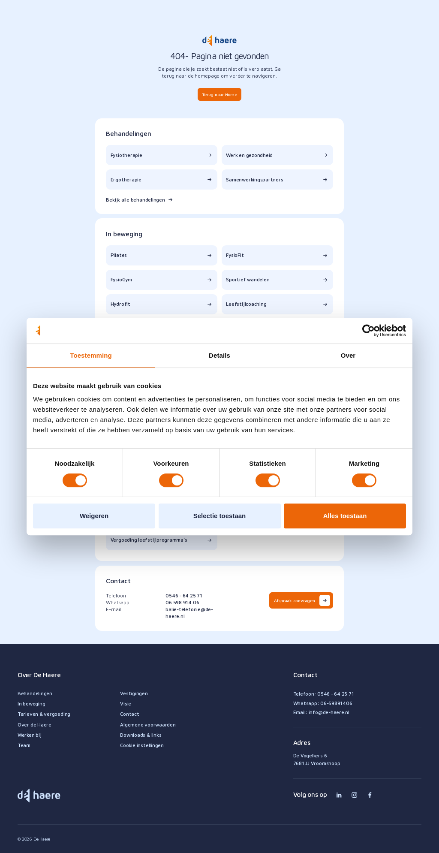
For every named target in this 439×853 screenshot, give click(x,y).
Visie (125, 703)
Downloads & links (140, 735)
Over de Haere (34, 724)
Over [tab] (348, 355)
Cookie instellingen (142, 745)
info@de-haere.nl (329, 712)
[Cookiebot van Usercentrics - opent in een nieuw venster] (368, 330)
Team (24, 745)
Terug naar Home (219, 94)
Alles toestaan (345, 515)
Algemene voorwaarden (147, 724)
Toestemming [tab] (91, 355)
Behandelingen (35, 693)
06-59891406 (336, 703)
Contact (129, 714)
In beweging (31, 703)
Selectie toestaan (219, 515)
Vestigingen (133, 693)
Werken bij (30, 735)
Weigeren (94, 515)
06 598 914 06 (182, 602)
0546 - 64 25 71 (183, 595)
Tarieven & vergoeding (44, 714)
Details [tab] (219, 355)
